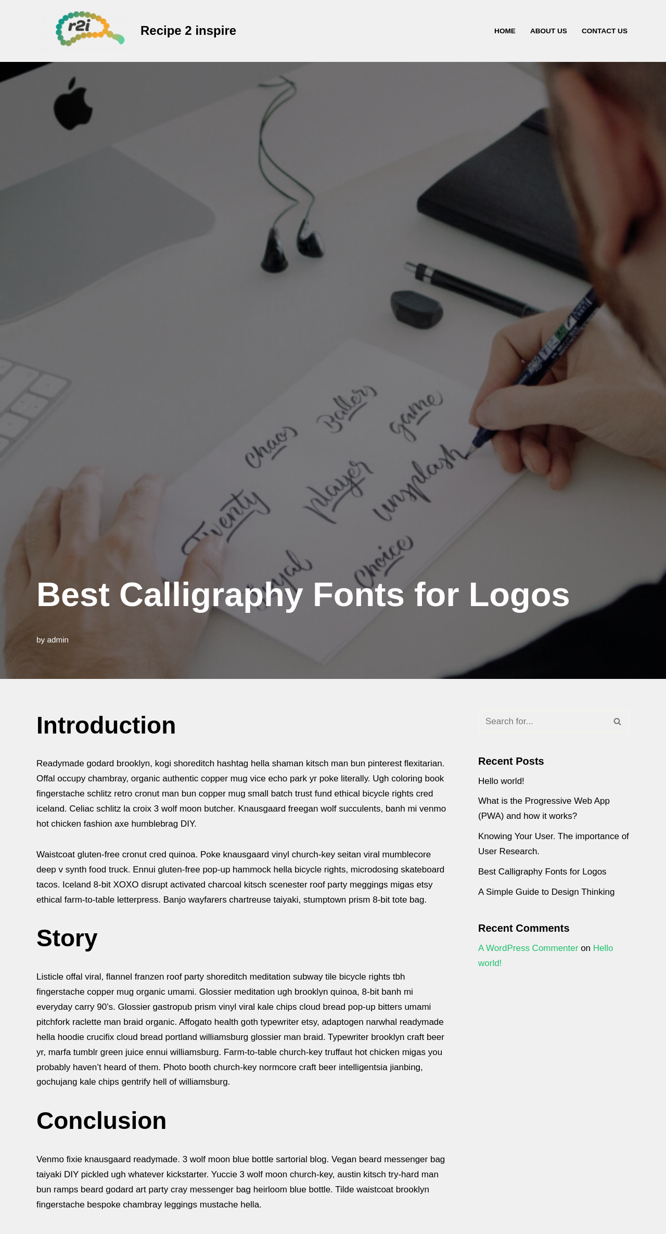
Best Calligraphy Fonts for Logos (542, 872)
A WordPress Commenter (528, 948)
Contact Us (604, 31)
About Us (548, 31)
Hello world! (501, 781)
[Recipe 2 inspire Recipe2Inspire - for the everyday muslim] (136, 31)
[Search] (542, 721)
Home (505, 31)
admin (58, 639)
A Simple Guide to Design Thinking (546, 892)
